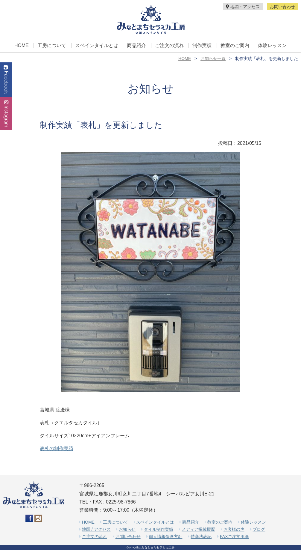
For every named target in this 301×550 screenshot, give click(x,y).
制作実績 (202, 45)
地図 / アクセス (96, 529)
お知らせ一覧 (213, 58)
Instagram (6, 113)
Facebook (6, 79)
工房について (51, 45)
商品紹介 (136, 45)
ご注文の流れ (169, 45)
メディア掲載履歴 (198, 529)
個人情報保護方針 (165, 536)
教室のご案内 (235, 45)
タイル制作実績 (158, 529)
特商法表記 (201, 536)
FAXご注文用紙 (234, 536)
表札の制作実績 (56, 448)
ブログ (259, 529)
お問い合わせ (282, 6)
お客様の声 (234, 529)
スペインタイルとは (96, 45)
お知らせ (127, 529)
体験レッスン (272, 45)
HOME (21, 45)
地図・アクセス (243, 6)
